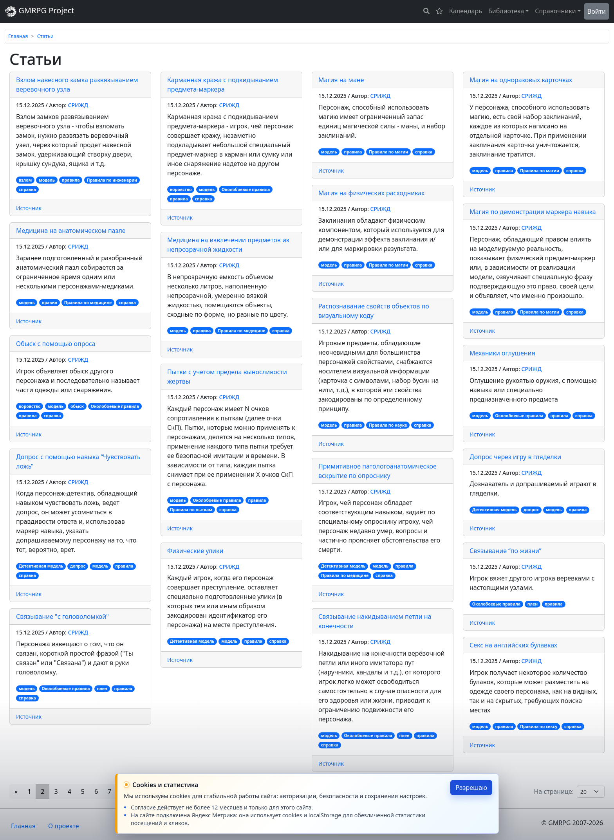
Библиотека (506, 11)
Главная (18, 36)
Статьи (45, 36)
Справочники (555, 11)
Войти (596, 11)
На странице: (554, 791)
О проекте (63, 826)
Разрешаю (471, 787)
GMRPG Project (39, 11)
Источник (29, 208)
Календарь (465, 11)
